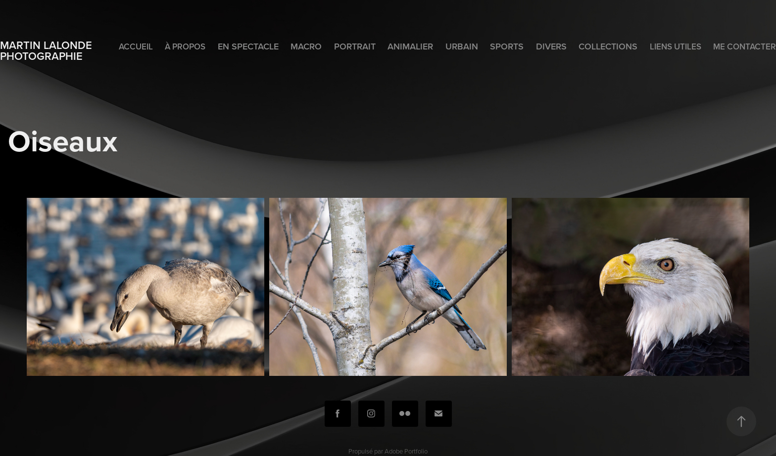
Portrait (355, 46)
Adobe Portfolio (406, 451)
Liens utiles (675, 46)
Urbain (461, 46)
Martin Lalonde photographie (47, 50)
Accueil (136, 46)
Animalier (410, 46)
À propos (185, 46)
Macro (306, 46)
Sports (507, 46)
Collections (608, 46)
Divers (551, 46)
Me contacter (744, 46)
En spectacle (248, 46)
